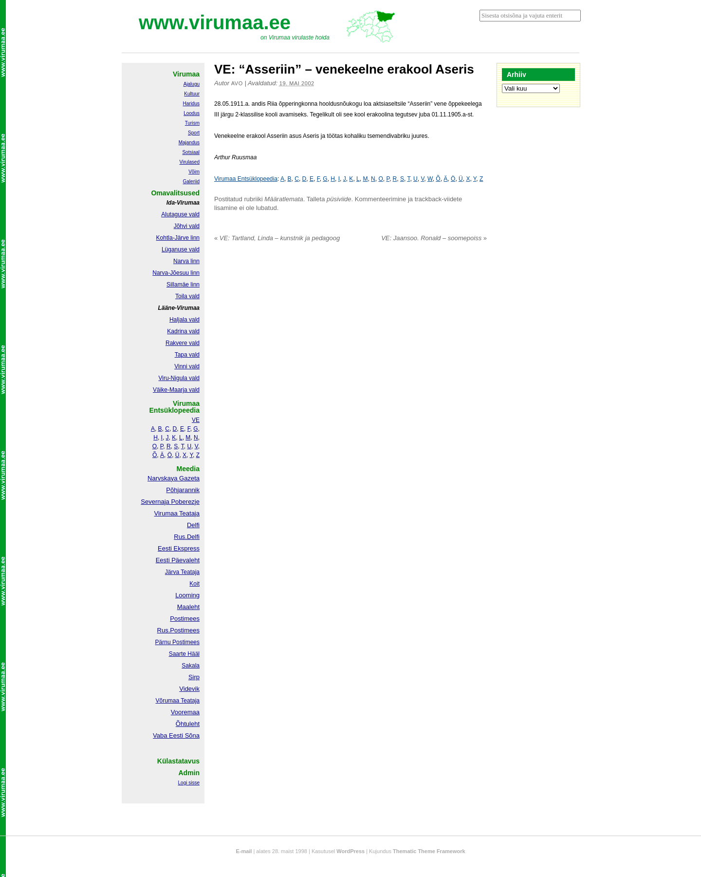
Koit (194, 583)
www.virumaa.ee (215, 22)
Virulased (189, 162)
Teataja (189, 700)
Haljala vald (184, 319)
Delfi (193, 525)
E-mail (244, 851)
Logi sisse (189, 782)
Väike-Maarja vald (176, 389)
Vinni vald (187, 366)
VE (196, 420)
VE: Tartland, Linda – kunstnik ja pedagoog (277, 238)
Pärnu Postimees (177, 642)
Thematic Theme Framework (429, 851)
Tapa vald (187, 354)
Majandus (189, 142)
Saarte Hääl (184, 653)
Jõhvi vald (187, 226)
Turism (192, 123)
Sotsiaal (191, 152)
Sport (194, 132)
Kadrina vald (183, 331)
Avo (237, 83)
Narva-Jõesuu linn (176, 272)
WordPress (350, 851)
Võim (194, 171)
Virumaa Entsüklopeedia (245, 178)
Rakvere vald (183, 343)
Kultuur (192, 93)
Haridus (191, 103)
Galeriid (191, 181)
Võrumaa (167, 700)
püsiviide (339, 199)
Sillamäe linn (183, 284)
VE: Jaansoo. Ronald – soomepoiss (434, 238)
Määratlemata (283, 199)
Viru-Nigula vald (179, 378)
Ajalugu (192, 84)
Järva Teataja (182, 572)
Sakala (191, 665)
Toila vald (187, 296)
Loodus (192, 113)
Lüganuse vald (181, 249)
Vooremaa (185, 712)
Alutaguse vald (180, 214)
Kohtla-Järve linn (178, 237)
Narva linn (186, 261)
